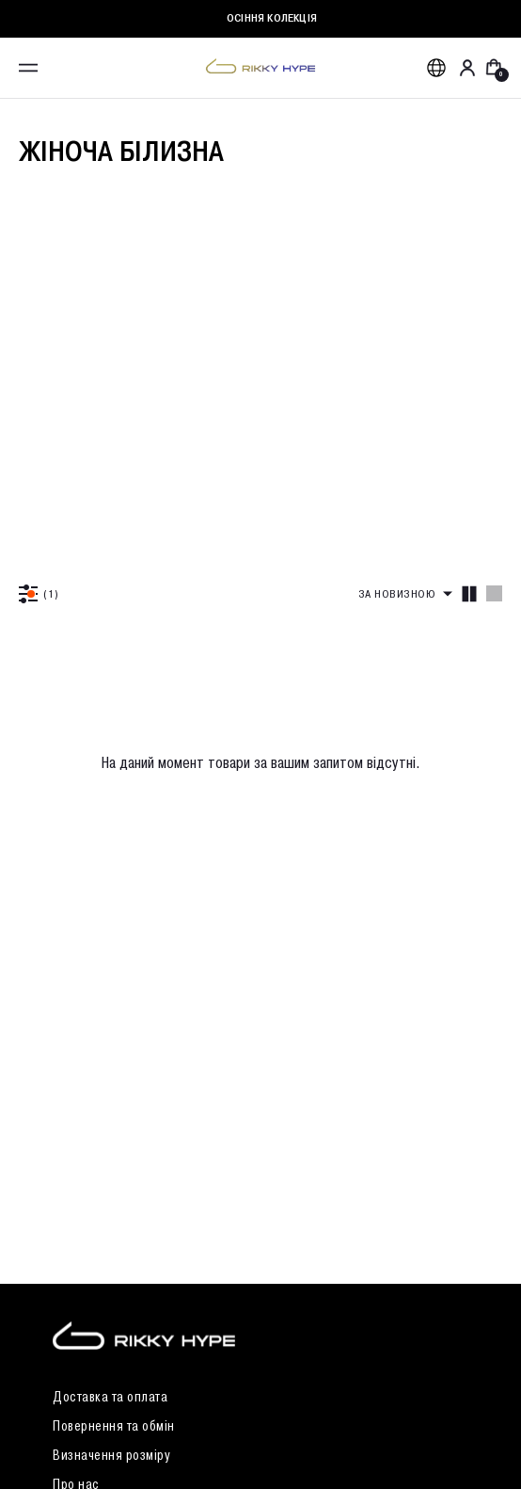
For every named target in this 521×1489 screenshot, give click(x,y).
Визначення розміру (111, 1456)
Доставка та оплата (110, 1397)
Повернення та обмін (114, 1426)
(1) (51, 593)
